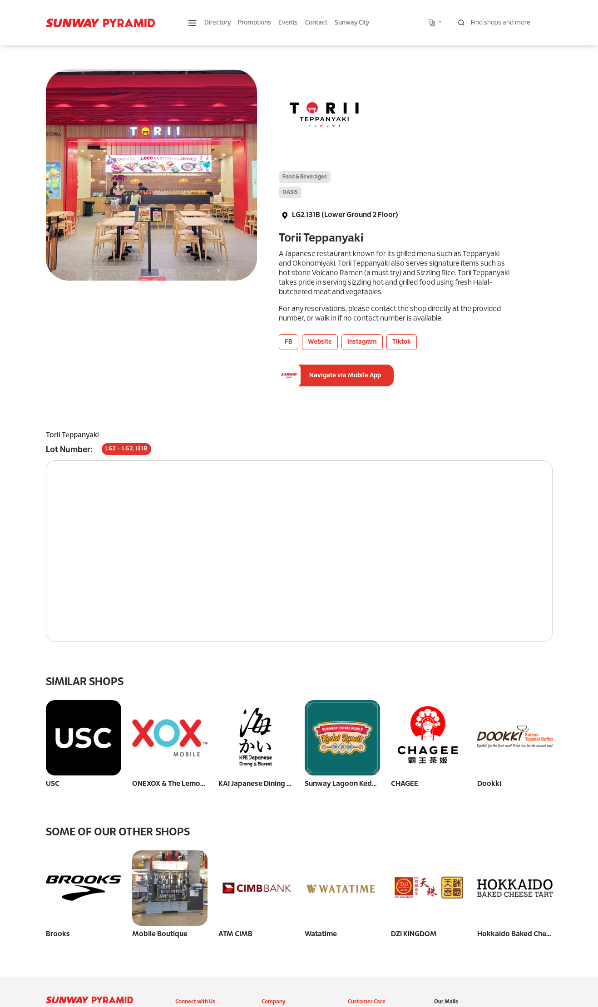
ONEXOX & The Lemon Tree (176, 783)
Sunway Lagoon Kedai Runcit (352, 783)
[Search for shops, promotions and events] (503, 23)
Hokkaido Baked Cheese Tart (525, 858)
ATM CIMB (235, 934)
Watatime (321, 934)
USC (52, 783)
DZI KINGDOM (414, 858)
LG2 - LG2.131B (126, 448)
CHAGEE (404, 783)
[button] (192, 23)
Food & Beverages (304, 176)
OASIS (290, 192)
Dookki (489, 783)
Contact (316, 23)
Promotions (254, 23)
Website (320, 342)
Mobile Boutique (160, 934)
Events (288, 23)
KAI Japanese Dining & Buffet (266, 783)
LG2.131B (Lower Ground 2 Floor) (338, 215)
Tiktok (401, 342)
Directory (217, 23)
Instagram (362, 342)
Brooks (58, 934)
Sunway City (352, 23)
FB (288, 342)
